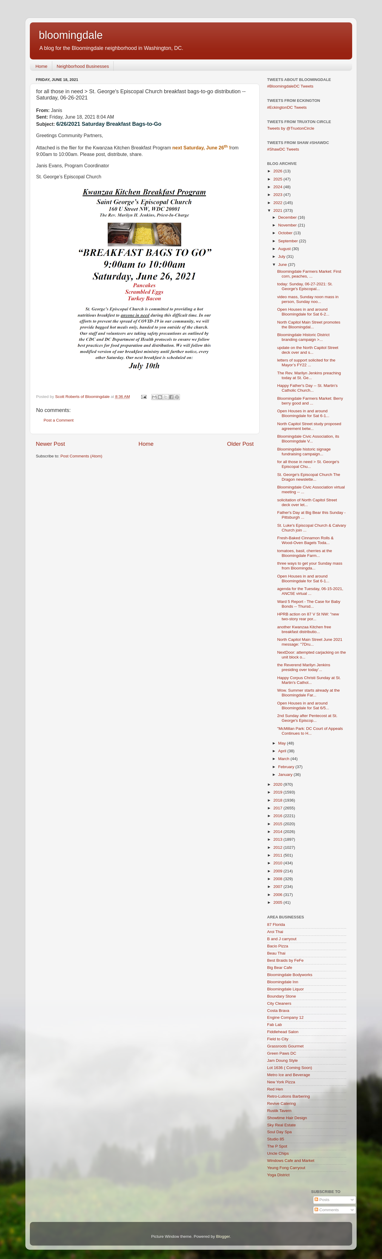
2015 (278, 824)
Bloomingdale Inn (282, 982)
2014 (278, 831)
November (288, 225)
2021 (278, 210)
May (282, 743)
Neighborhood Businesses (83, 66)
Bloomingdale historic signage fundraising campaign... (304, 451)
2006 (278, 894)
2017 (278, 808)
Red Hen (275, 1089)
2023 (278, 194)
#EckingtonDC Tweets (287, 107)
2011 (278, 855)
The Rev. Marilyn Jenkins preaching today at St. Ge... (309, 375)
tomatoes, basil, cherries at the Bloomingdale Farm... (304, 553)
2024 (278, 187)
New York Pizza (281, 1082)
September (288, 241)
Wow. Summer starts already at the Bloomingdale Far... (308, 692)
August (285, 248)
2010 (278, 863)
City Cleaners (279, 1003)
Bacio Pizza (277, 946)
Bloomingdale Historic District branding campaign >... (303, 337)
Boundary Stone (281, 996)
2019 (278, 792)
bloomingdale (71, 35)
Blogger (223, 1236)
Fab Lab (274, 1024)
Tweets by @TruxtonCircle (290, 128)
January (286, 774)
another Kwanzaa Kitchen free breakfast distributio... (304, 629)
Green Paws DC (281, 1053)
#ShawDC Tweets (283, 149)
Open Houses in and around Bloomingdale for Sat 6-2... (303, 311)
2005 (278, 902)
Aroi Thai (275, 931)
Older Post (240, 444)
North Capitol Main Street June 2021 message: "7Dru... (309, 642)
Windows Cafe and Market (290, 1160)
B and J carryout (281, 939)
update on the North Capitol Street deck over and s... (307, 350)
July (282, 256)
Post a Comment (59, 420)
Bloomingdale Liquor (285, 989)
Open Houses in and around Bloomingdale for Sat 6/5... (303, 705)
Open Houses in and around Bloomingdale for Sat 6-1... (303, 413)
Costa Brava (278, 1010)
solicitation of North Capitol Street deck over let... (307, 502)
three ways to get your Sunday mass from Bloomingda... (309, 565)
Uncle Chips (278, 1153)
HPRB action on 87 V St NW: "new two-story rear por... (308, 616)
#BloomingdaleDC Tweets (290, 86)
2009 (278, 871)
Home (41, 66)
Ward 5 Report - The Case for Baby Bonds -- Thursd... (309, 604)
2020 (278, 784)
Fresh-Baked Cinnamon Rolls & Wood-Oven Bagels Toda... (305, 540)
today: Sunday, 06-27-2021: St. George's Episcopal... (305, 286)
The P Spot (277, 1146)
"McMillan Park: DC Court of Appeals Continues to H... (310, 731)
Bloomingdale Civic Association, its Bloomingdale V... (308, 438)
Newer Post (50, 444)
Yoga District (278, 1175)
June (283, 264)
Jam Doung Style (282, 1060)
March (284, 758)
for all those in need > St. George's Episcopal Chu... (308, 464)
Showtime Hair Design (287, 1118)
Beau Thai (276, 953)
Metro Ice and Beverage (288, 1075)
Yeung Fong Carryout (286, 1167)
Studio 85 (275, 1139)
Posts (322, 1199)
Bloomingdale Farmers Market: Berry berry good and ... (310, 400)
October (286, 233)
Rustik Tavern (279, 1110)
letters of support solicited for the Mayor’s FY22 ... (306, 362)
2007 (278, 886)
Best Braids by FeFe (285, 960)
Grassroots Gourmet (285, 1046)
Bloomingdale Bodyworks (289, 974)
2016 (278, 816)
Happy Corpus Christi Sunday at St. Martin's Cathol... (309, 680)
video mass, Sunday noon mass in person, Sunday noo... (308, 299)
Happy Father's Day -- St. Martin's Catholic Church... (307, 388)
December (288, 217)
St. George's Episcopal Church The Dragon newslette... (308, 477)
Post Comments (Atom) (81, 456)
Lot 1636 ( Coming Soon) (289, 1067)
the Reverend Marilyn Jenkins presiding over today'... (303, 667)
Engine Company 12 (285, 1017)
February (286, 767)
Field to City (277, 1039)
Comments (327, 1210)
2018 (278, 800)
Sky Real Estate (281, 1125)
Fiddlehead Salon (282, 1032)
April (282, 751)
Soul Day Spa (279, 1132)
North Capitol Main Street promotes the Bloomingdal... (309, 324)
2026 (278, 171)
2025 (278, 179)
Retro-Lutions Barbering (288, 1096)
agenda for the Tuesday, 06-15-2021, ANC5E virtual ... (310, 591)
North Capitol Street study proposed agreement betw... (309, 426)
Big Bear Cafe (279, 967)
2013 (278, 839)
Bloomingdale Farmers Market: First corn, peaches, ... (309, 273)
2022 (278, 202)
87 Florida (276, 924)
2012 (278, 847)
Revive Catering (281, 1103)
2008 (278, 879)
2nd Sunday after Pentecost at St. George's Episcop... (307, 718)
